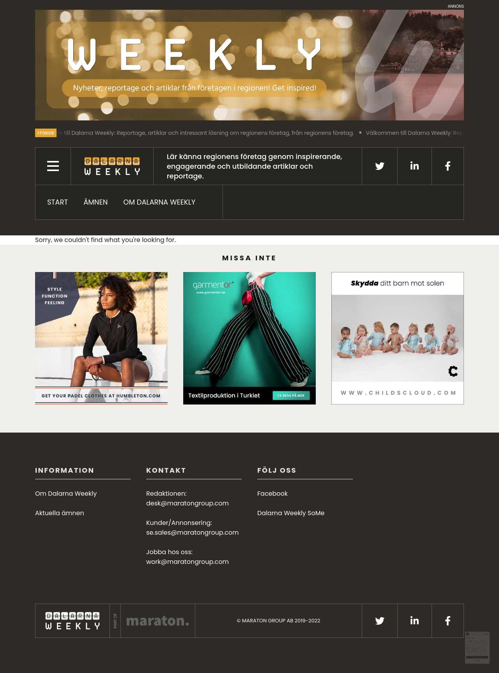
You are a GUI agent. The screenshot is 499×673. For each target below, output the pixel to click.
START (57, 202)
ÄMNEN (95, 202)
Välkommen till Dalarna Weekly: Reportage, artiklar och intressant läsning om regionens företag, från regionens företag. (197, 133)
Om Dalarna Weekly (159, 202)
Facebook (272, 493)
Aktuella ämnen (59, 513)
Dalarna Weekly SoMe (290, 513)
